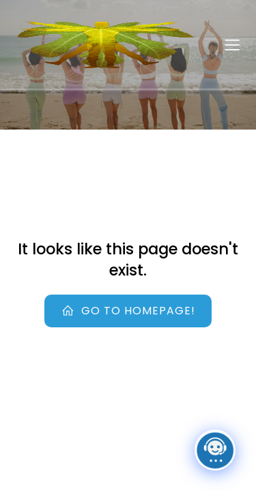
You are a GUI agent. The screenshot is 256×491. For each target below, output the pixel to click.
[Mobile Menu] (232, 44)
